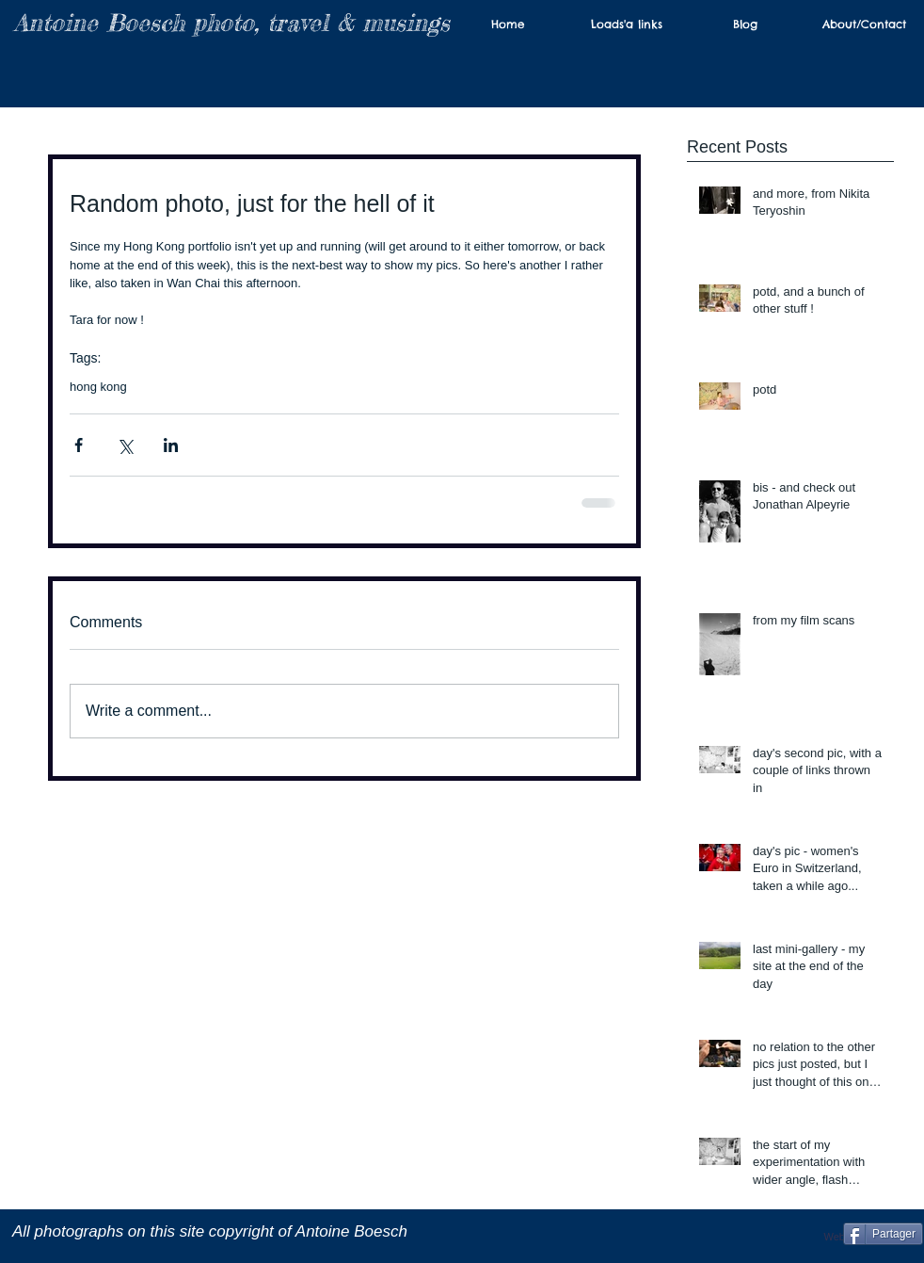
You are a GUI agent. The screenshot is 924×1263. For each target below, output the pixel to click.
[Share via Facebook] (79, 445)
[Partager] (883, 1234)
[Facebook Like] (780, 1233)
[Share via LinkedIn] (171, 445)
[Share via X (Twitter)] (125, 445)
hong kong (98, 387)
